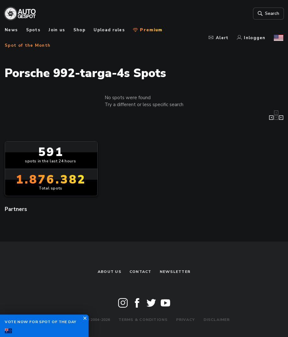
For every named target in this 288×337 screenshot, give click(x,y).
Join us (57, 30)
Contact (141, 271)
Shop (79, 30)
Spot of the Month (27, 45)
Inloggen (251, 38)
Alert (218, 38)
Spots (33, 30)
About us (109, 271)
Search (267, 13)
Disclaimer (217, 319)
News (11, 30)
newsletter (175, 271)
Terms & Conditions (143, 319)
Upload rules (109, 30)
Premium (147, 30)
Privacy (185, 319)
